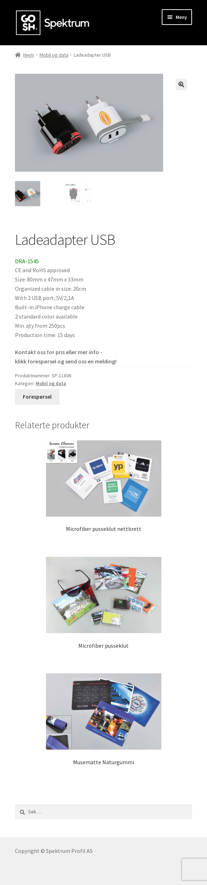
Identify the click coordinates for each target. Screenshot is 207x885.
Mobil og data (54, 55)
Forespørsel (37, 396)
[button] (181, 84)
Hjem (28, 55)
